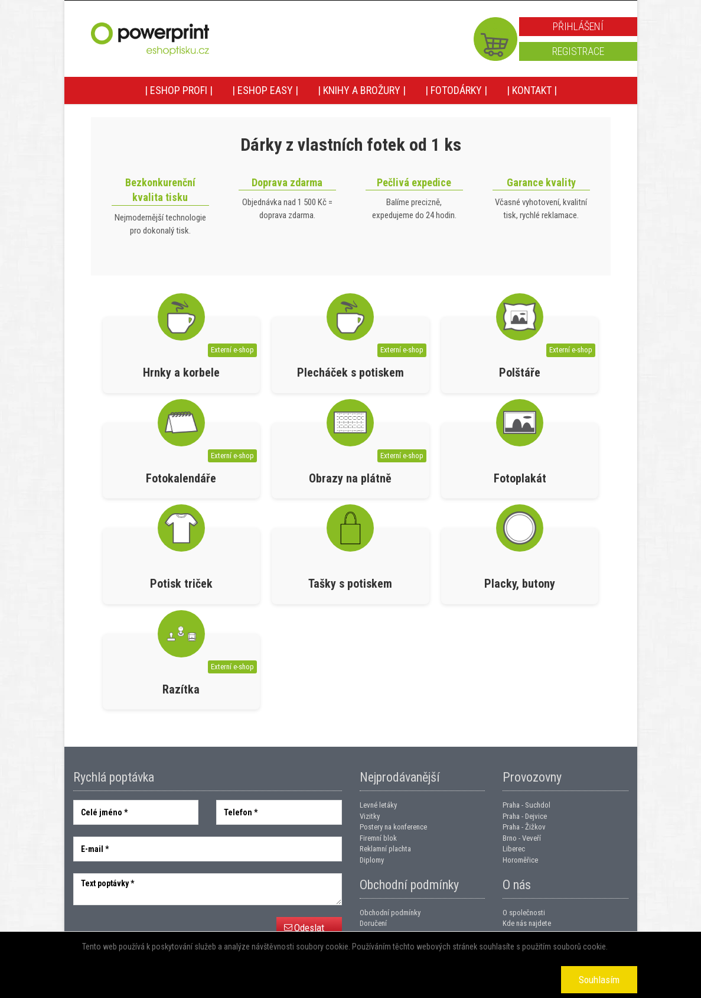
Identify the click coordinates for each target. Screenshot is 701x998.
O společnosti (524, 912)
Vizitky (370, 816)
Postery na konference (393, 826)
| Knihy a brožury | (362, 90)
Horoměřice (520, 860)
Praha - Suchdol (526, 805)
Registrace (578, 51)
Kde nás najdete (527, 923)
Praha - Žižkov (524, 826)
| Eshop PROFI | (179, 90)
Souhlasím (599, 980)
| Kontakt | (532, 90)
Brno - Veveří (522, 838)
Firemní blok (378, 838)
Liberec (514, 848)
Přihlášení (578, 26)
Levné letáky (378, 805)
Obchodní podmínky (390, 912)
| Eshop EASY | (265, 90)
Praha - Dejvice (525, 816)
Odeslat (309, 928)
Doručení (373, 923)
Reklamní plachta (385, 848)
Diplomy (372, 860)
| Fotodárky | (456, 90)
